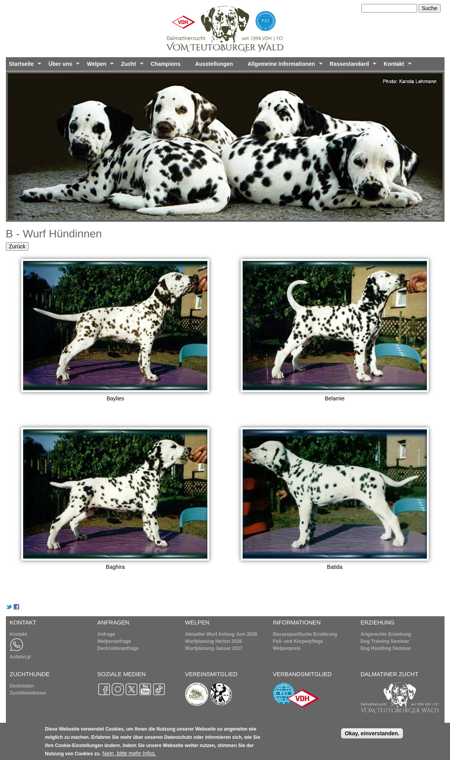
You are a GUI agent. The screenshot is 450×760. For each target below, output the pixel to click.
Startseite (24, 66)
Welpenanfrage (114, 641)
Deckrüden (22, 686)
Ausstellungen (214, 64)
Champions (165, 64)
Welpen (99, 66)
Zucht (130, 66)
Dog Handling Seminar (386, 648)
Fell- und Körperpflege (298, 641)
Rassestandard (351, 66)
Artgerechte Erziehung (386, 634)
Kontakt (396, 66)
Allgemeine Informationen (284, 66)
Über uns (62, 66)
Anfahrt (20, 657)
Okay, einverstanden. (372, 736)
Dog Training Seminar (385, 641)
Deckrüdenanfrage (117, 648)
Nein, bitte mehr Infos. (129, 756)
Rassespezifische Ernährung (305, 634)
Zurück (17, 246)
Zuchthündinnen (28, 693)
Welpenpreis (287, 648)
